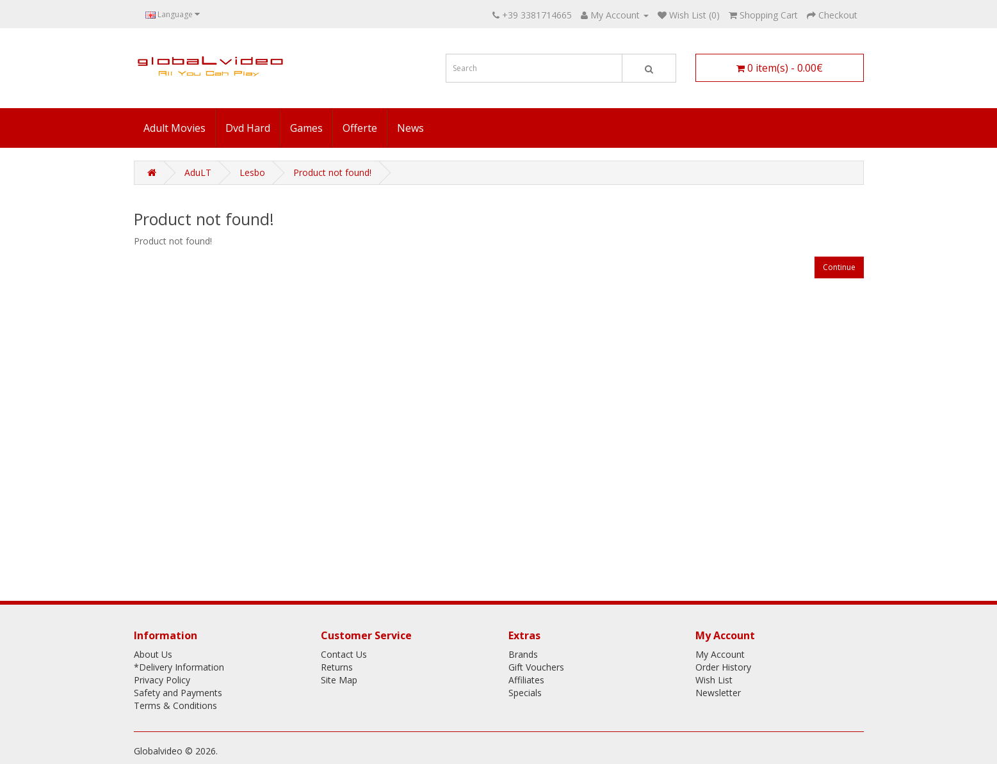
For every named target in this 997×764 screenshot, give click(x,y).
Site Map (339, 680)
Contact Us (344, 654)
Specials (525, 693)
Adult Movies (174, 128)
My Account (720, 654)
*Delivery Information (179, 667)
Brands (523, 654)
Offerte (360, 128)
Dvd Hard (247, 128)
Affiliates (526, 680)
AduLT (197, 172)
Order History (723, 667)
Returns (337, 667)
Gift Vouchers (536, 667)
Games (306, 128)
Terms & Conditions (175, 705)
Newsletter (718, 693)
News (410, 128)
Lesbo (252, 172)
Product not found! (332, 172)
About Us (153, 654)
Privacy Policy (162, 680)
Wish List (714, 680)
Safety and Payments (178, 693)
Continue (839, 267)
